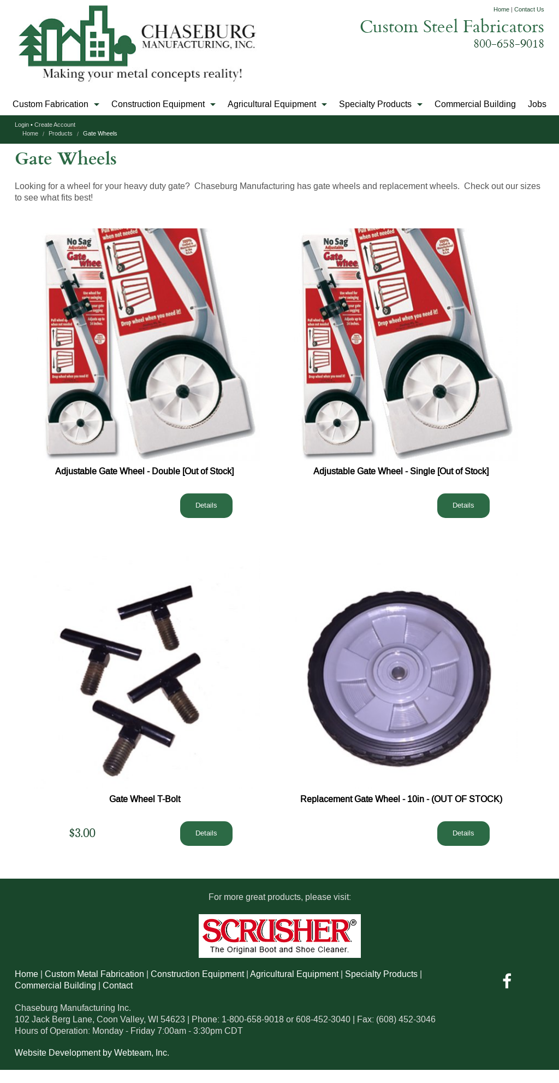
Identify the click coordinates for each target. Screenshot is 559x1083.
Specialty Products (375, 104)
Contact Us (529, 10)
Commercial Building (475, 104)
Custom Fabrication (50, 104)
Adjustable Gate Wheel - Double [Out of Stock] (144, 471)
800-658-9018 (508, 42)
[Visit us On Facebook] (507, 984)
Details (206, 505)
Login (22, 125)
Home (501, 10)
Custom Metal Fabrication (94, 974)
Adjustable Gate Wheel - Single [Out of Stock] (401, 471)
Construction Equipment (158, 104)
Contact (118, 985)
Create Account (54, 125)
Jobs (537, 104)
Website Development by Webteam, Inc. (92, 1052)
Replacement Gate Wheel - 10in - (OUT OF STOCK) (401, 799)
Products (61, 134)
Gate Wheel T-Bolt (144, 799)
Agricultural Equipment (272, 104)
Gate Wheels (100, 134)
